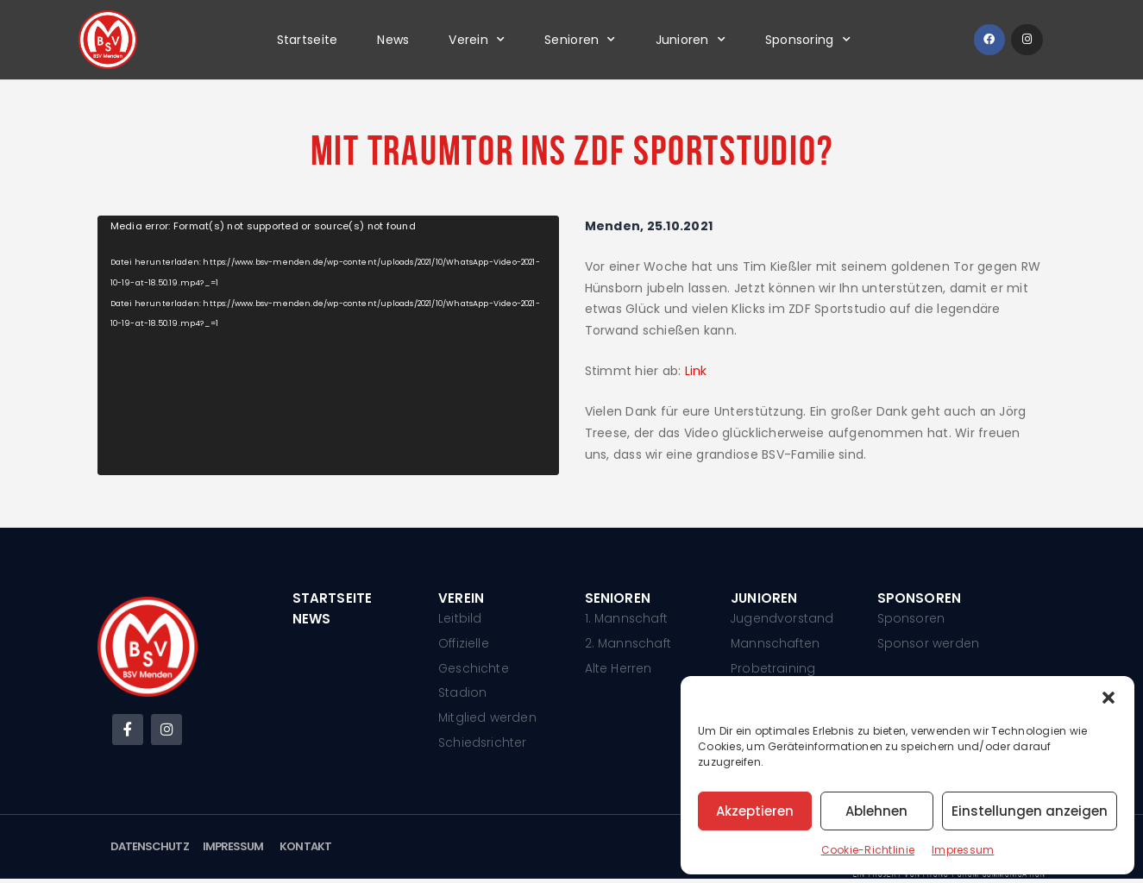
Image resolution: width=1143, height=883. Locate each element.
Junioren (690, 40)
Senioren (579, 40)
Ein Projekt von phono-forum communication (948, 878)
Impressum (963, 849)
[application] (328, 345)
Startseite (307, 39)
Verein (477, 40)
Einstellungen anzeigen (1029, 811)
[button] (1108, 697)
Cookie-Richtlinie (867, 849)
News (393, 39)
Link (696, 370)
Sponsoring (808, 40)
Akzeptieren (755, 811)
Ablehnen (876, 811)
